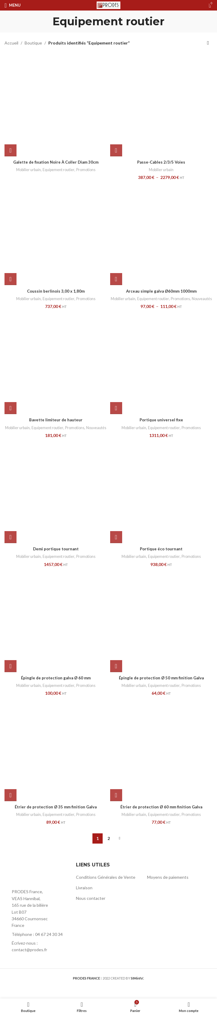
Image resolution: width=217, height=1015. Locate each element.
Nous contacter (90, 909)
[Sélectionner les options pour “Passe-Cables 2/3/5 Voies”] (116, 150)
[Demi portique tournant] (56, 503)
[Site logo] (109, 4)
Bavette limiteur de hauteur (56, 425)
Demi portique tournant (56, 560)
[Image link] (37, 884)
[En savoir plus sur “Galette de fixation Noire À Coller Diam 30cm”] (11, 150)
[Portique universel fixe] (161, 368)
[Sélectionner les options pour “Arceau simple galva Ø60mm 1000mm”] (116, 279)
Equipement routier (59, 169)
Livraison (84, 898)
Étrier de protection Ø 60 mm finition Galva (161, 817)
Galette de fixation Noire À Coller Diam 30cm (56, 162)
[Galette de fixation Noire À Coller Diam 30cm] (56, 105)
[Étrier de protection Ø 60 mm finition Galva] (161, 760)
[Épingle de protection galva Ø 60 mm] (56, 632)
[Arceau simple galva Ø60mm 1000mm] (161, 234)
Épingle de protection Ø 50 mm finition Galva (161, 688)
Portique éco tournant (161, 560)
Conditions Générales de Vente (105, 888)
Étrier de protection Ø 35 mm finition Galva (56, 817)
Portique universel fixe (161, 425)
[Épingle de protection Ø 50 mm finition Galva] (161, 632)
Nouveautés (161, 304)
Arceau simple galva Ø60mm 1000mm (161, 291)
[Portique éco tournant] (161, 503)
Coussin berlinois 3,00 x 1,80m (55, 291)
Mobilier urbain (26, 169)
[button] (11, 279)
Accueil (11, 42)
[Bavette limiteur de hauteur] (56, 368)
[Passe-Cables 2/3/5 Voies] (161, 105)
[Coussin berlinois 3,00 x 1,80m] (56, 234)
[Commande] (207, 43)
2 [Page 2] (108, 849)
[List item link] (37, 945)
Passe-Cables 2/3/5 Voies (161, 162)
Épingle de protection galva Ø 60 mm (55, 688)
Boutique (33, 42)
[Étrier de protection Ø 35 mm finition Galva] (56, 760)
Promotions (87, 169)
